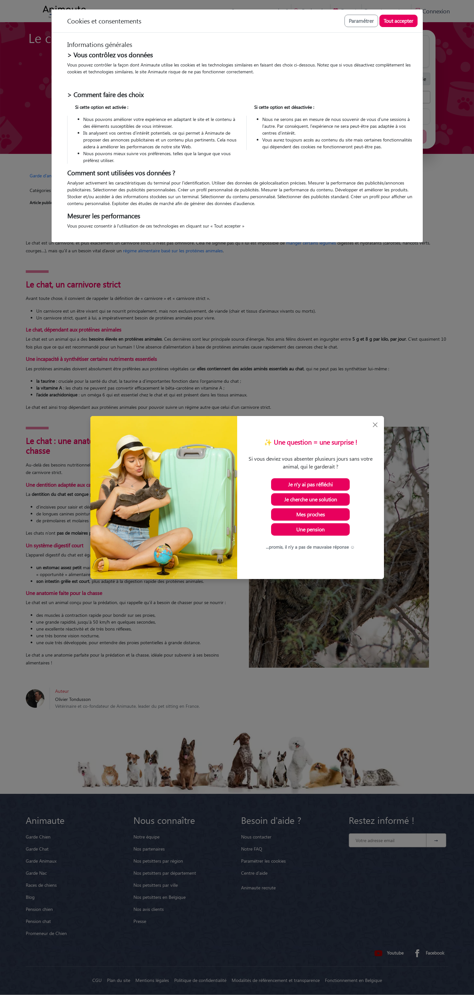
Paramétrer (361, 20)
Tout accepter (398, 20)
